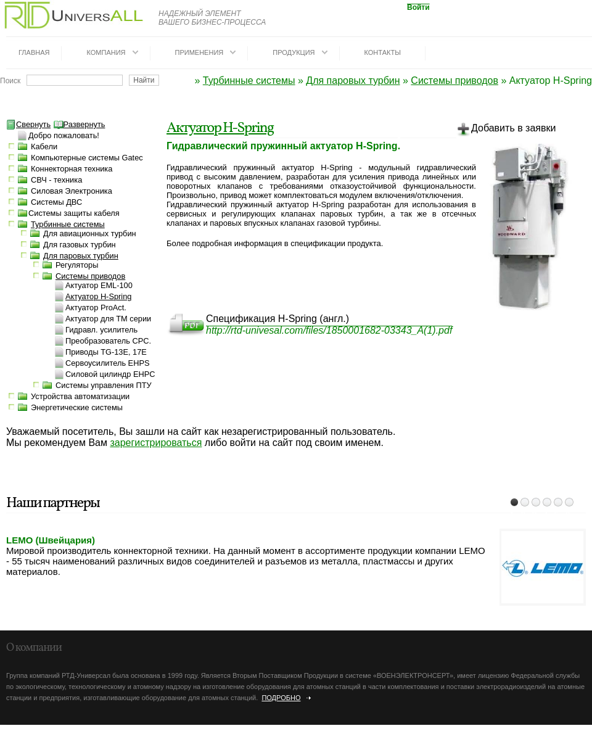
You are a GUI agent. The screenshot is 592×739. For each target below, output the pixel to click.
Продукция (293, 52)
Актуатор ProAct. (95, 307)
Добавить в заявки (506, 130)
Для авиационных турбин (89, 233)
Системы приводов (454, 80)
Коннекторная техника (71, 168)
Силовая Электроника (71, 191)
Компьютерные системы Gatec (87, 157)
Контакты (382, 52)
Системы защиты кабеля (74, 213)
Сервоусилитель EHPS (107, 363)
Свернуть (28, 124)
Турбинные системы (249, 80)
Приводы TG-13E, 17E (106, 352)
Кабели (44, 146)
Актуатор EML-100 (99, 285)
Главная (33, 52)
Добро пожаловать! (63, 135)
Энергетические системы (77, 407)
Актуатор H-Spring (219, 128)
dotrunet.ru (109, 734)
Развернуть (79, 124)
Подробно (280, 697)
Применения (199, 52)
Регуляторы (77, 265)
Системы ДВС (56, 202)
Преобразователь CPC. (108, 340)
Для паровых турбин (353, 80)
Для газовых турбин (79, 244)
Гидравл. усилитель (101, 329)
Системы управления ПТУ (104, 385)
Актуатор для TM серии (108, 318)
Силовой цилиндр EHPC (110, 374)
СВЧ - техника (56, 179)
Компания (105, 52)
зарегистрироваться (156, 442)
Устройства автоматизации (80, 396)
